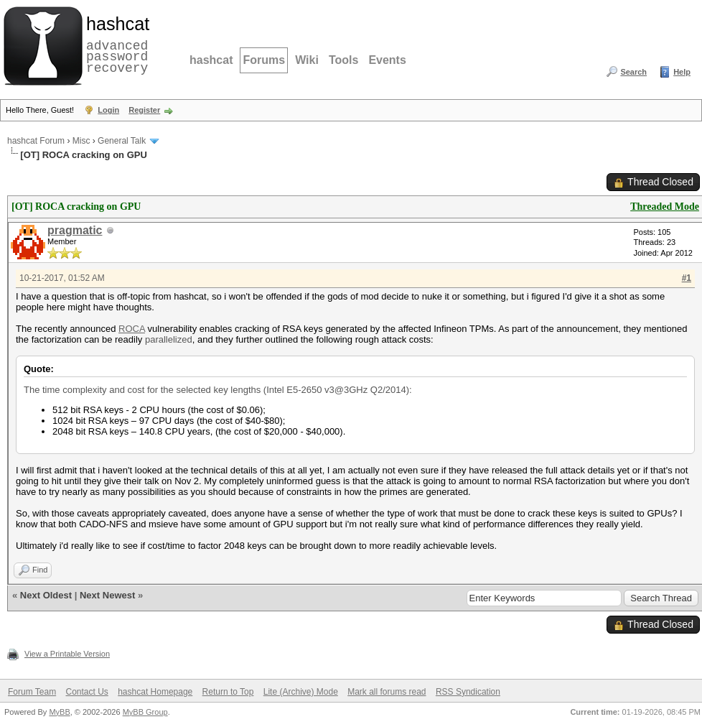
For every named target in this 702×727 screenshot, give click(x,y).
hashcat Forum (36, 141)
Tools (343, 60)
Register (144, 110)
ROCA (131, 328)
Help (682, 72)
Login (108, 110)
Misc (81, 141)
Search (633, 72)
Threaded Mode (664, 206)
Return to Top (228, 692)
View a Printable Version (67, 653)
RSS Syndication (468, 692)
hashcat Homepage (155, 692)
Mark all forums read (386, 692)
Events (387, 60)
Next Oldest (46, 595)
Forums (264, 60)
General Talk (122, 141)
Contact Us (86, 692)
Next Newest (107, 595)
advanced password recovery (115, 44)
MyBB (59, 712)
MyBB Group (145, 712)
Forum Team (32, 692)
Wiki (307, 60)
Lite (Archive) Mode (300, 692)
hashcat (211, 60)
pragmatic (74, 230)
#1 (686, 278)
